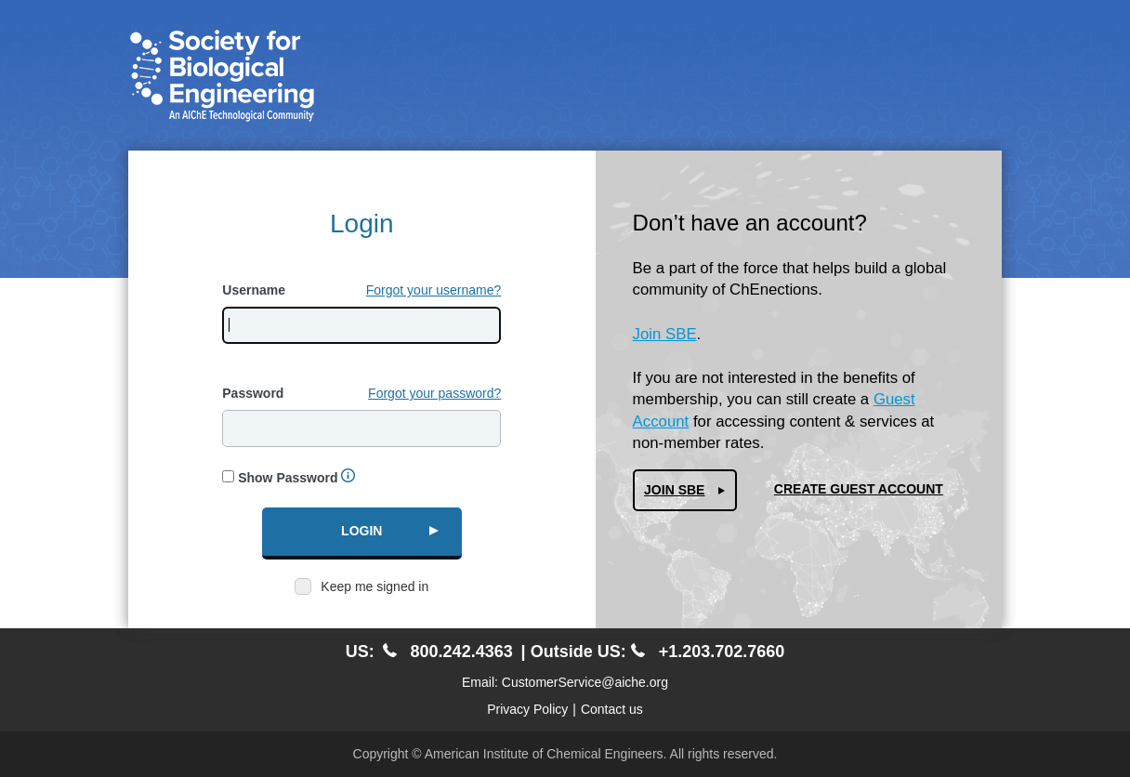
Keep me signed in (374, 586)
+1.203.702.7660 (708, 651)
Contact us (612, 709)
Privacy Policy (527, 709)
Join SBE (665, 334)
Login (361, 530)
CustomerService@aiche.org (585, 682)
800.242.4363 (448, 651)
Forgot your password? (434, 393)
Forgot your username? (434, 290)
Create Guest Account (858, 488)
